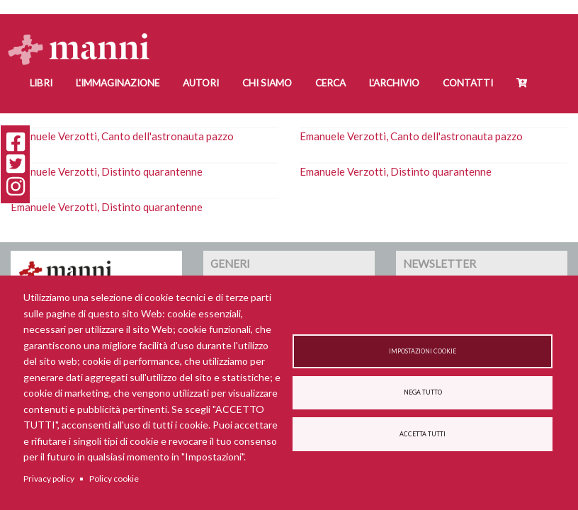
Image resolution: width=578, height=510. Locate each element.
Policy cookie (114, 478)
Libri (41, 83)
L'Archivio (394, 83)
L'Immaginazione (117, 83)
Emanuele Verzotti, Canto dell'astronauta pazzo (122, 136)
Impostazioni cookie (422, 351)
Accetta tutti (423, 434)
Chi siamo (267, 83)
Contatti (468, 83)
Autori (201, 83)
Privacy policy (48, 478)
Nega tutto (423, 392)
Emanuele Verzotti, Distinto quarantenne (107, 171)
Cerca (330, 83)
